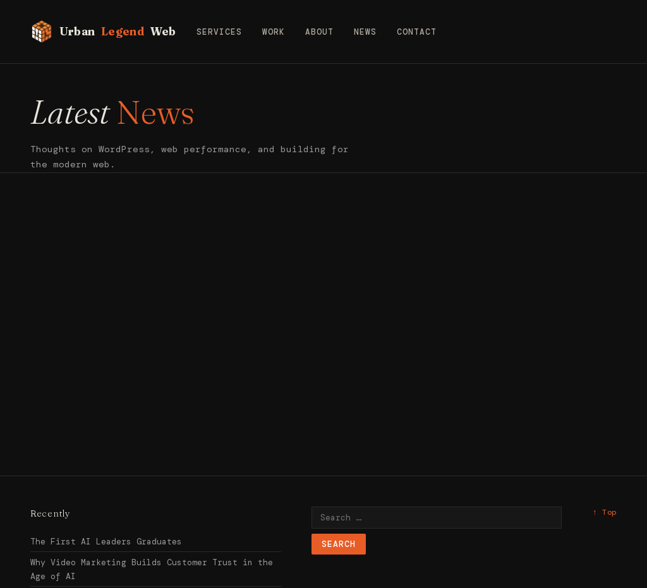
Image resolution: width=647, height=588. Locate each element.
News (365, 32)
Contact (417, 32)
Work (273, 32)
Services (219, 32)
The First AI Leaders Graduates (106, 541)
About (319, 32)
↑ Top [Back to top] (604, 512)
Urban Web (103, 31)
